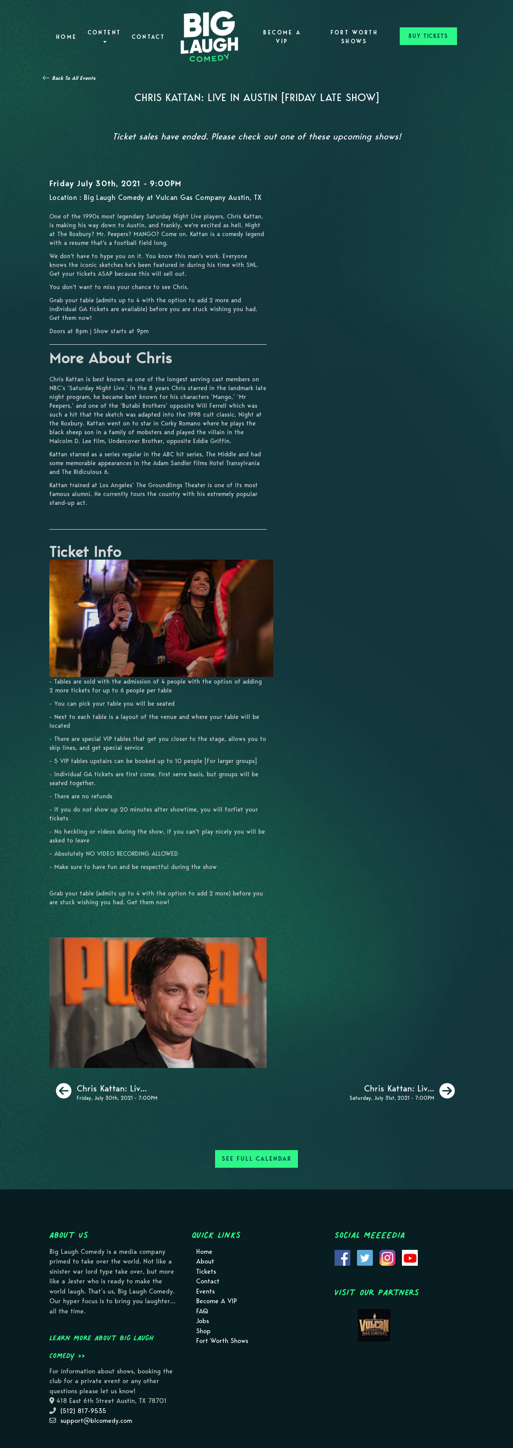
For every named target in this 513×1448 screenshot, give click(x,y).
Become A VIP (282, 37)
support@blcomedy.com (96, 1421)
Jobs (202, 1321)
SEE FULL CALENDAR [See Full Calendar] (256, 1158)
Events (205, 1291)
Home (66, 37)
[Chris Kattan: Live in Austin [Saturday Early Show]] (402, 1091)
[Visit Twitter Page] (365, 1257)
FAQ (202, 1311)
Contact (148, 37)
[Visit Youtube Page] (410, 1257)
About (205, 1261)
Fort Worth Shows (355, 37)
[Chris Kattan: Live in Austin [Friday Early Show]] (106, 1091)
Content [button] (104, 36)
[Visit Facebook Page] (342, 1257)
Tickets (206, 1271)
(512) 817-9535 (83, 1411)
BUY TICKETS (428, 36)
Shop (203, 1331)
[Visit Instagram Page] (387, 1257)
